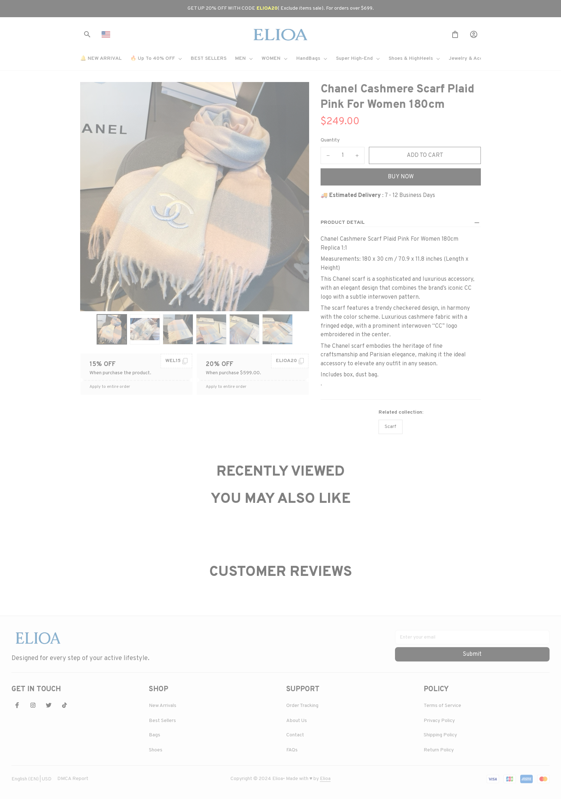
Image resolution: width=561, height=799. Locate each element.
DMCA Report (72, 777)
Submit (472, 652)
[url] (325, 777)
